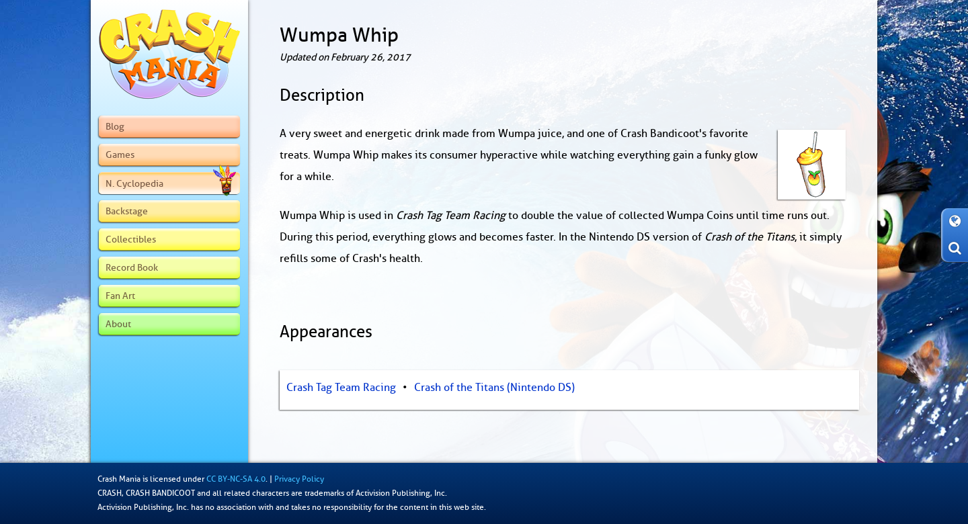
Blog (115, 126)
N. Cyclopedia (171, 183)
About (118, 324)
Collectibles (131, 239)
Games (120, 154)
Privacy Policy (299, 479)
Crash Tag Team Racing (341, 387)
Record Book (132, 267)
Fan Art (120, 296)
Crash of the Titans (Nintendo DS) (494, 387)
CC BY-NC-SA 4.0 (236, 479)
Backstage (127, 211)
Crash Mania (118, 479)
